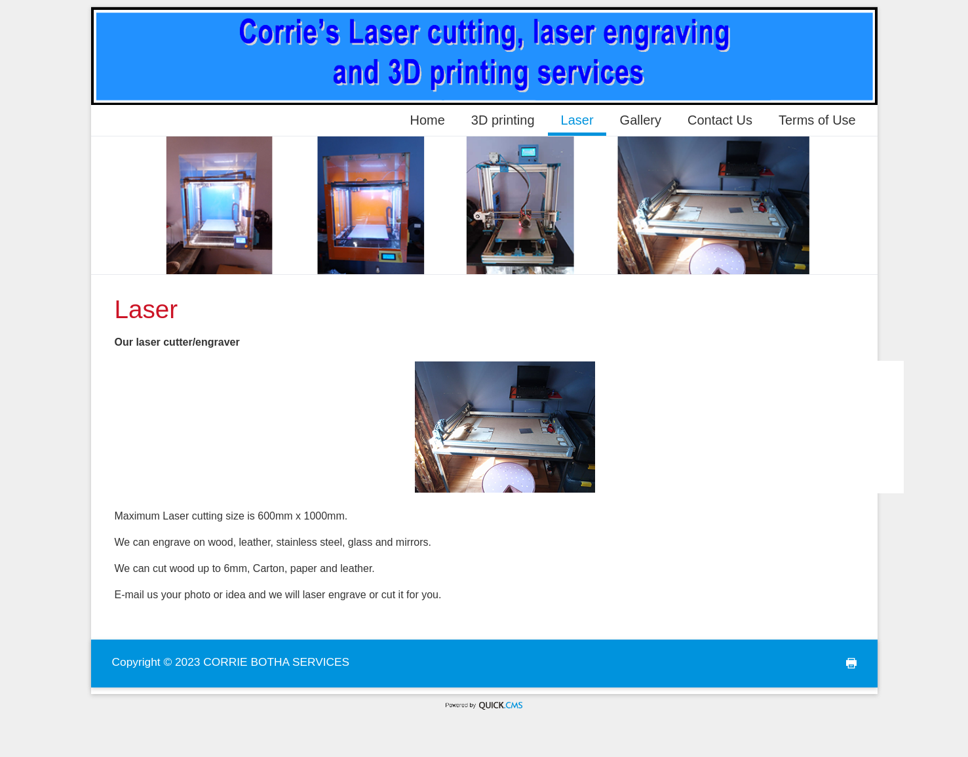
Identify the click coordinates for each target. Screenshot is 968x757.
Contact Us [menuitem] (719, 120)
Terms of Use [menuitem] (817, 120)
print (847, 663)
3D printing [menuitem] (503, 120)
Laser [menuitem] (577, 120)
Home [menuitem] (427, 120)
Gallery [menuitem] (640, 120)
